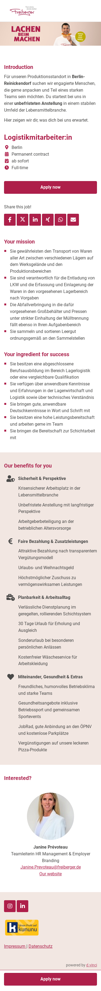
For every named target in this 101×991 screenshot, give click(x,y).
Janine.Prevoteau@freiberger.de (50, 867)
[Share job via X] (22, 220)
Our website (50, 873)
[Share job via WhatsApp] (60, 220)
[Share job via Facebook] (10, 220)
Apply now (50, 187)
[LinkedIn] (22, 906)
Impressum (15, 946)
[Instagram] (10, 906)
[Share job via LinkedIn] (35, 220)
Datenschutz (41, 946)
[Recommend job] (73, 220)
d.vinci (91, 965)
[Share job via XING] (48, 220)
